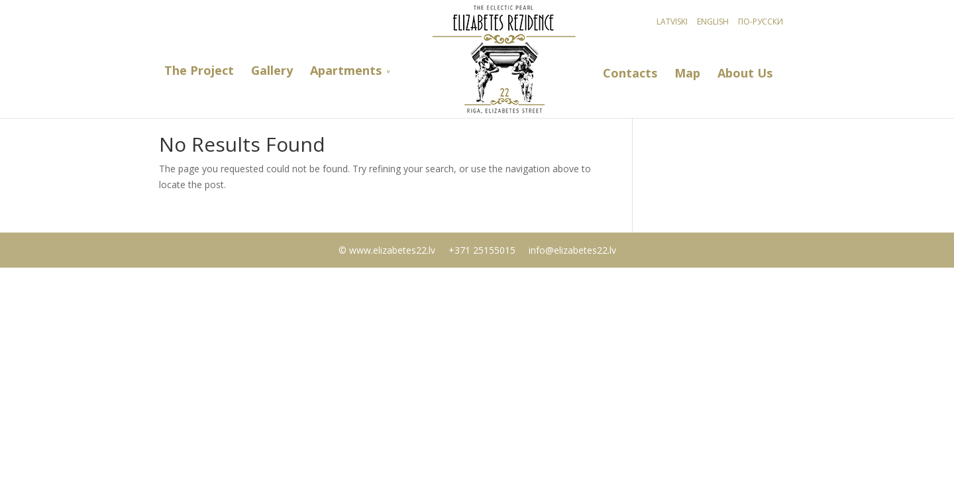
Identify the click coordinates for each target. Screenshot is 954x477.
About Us (744, 73)
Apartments (346, 70)
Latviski (672, 21)
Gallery (272, 70)
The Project (199, 70)
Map (687, 73)
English (713, 21)
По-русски (760, 21)
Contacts (630, 73)
